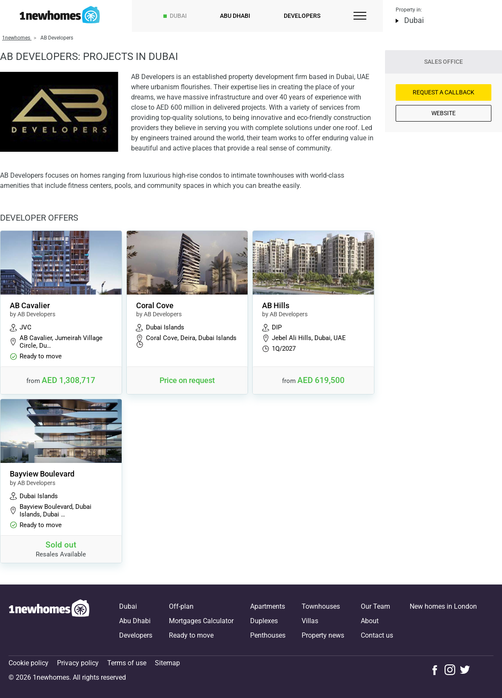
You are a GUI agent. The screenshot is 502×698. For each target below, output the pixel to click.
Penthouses (267, 635)
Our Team (375, 606)
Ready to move (191, 635)
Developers (302, 15)
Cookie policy (28, 663)
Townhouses (321, 606)
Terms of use (126, 663)
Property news (323, 635)
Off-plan (181, 606)
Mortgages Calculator (201, 621)
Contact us (377, 635)
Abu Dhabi (235, 15)
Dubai (178, 15)
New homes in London (443, 606)
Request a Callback (443, 92)
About (370, 621)
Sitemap (167, 663)
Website (443, 113)
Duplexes (264, 621)
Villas (310, 621)
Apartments (267, 606)
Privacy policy (78, 663)
